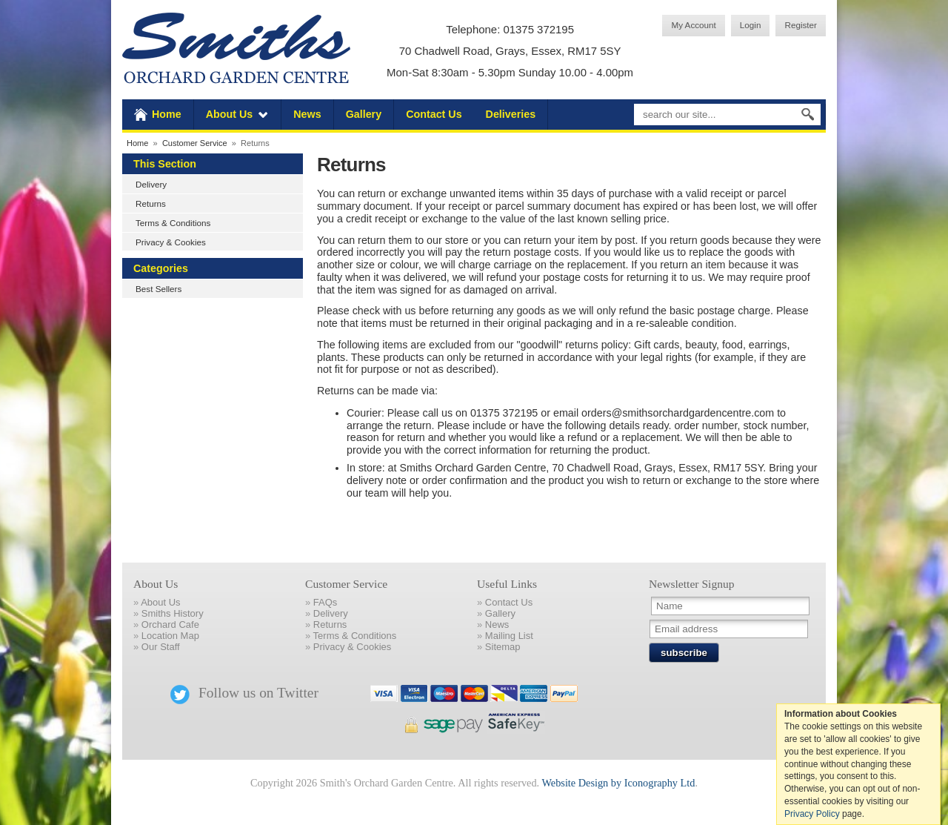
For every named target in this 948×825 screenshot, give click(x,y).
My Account (693, 25)
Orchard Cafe (170, 624)
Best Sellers (158, 289)
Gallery (363, 114)
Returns (151, 203)
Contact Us (433, 114)
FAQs (325, 602)
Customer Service (194, 143)
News (307, 114)
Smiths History (172, 613)
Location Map (170, 635)
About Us (229, 114)
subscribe (684, 652)
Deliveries (511, 114)
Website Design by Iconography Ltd (618, 783)
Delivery (151, 184)
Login (750, 25)
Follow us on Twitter (244, 692)
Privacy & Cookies (171, 242)
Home (166, 114)
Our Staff (160, 646)
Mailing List (509, 635)
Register (800, 25)
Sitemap (503, 646)
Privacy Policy (812, 814)
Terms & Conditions (173, 223)
